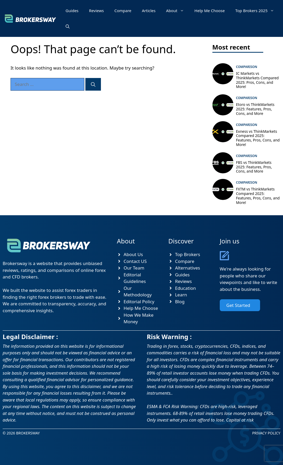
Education (185, 288)
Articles (148, 10)
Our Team (134, 268)
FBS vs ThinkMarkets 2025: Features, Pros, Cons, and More (254, 167)
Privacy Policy (266, 432)
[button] (67, 26)
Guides (72, 10)
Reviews (96, 10)
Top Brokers (187, 254)
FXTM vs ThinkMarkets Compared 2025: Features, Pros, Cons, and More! (258, 196)
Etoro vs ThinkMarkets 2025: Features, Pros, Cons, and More (255, 109)
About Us (133, 254)
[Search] (93, 84)
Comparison (246, 67)
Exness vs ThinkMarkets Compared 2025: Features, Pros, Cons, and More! (258, 138)
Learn (181, 295)
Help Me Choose (209, 10)
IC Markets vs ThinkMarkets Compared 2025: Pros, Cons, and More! (257, 80)
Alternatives (187, 268)
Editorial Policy (139, 301)
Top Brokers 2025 (257, 10)
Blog (179, 301)
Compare (122, 10)
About (177, 10)
